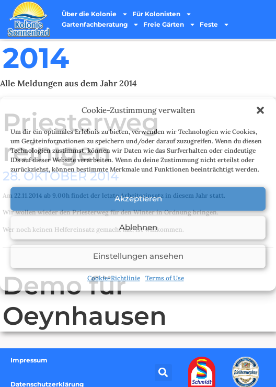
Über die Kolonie (95, 14)
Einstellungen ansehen (138, 256)
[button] (260, 110)
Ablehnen (138, 227)
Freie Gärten (169, 24)
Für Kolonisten (162, 14)
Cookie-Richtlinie (113, 277)
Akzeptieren (138, 198)
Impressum (29, 360)
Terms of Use (164, 277)
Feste (214, 24)
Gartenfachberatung (100, 24)
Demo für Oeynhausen (85, 300)
